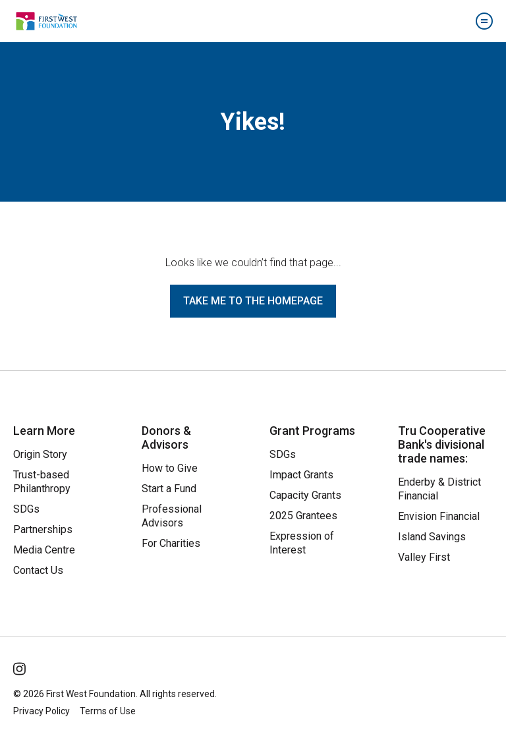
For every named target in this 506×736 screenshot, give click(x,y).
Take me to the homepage (253, 301)
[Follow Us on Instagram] (20, 666)
